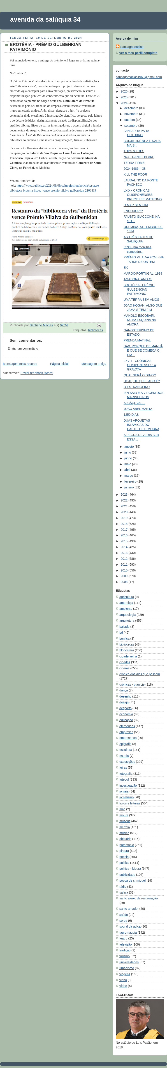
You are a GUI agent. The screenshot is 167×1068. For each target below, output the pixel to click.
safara (123, 892)
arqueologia (127, 614)
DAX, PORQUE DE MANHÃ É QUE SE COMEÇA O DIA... (143, 350)
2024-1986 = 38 (135, 168)
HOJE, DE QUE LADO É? (142, 381)
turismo (124, 956)
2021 (124, 506)
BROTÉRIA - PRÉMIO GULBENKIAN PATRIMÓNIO (139, 289)
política (124, 863)
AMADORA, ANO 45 (138, 279)
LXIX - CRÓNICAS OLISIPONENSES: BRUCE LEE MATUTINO (143, 195)
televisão (125, 944)
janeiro (129, 487)
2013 (124, 553)
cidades (124, 662)
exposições (127, 761)
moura (123, 815)
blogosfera (126, 650)
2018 (124, 524)
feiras (123, 767)
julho (128, 452)
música (124, 833)
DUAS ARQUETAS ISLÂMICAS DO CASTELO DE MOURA (141, 425)
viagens (124, 974)
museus (124, 821)
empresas (126, 732)
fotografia (125, 773)
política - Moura (130, 868)
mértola (124, 827)
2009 (124, 576)
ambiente (125, 608)
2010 (124, 570)
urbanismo (126, 968)
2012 (124, 558)
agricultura (126, 597)
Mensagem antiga (93, 364)
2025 (124, 97)
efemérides (127, 726)
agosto (129, 446)
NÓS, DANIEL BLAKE (139, 157)
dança (123, 690)
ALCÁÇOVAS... (134, 403)
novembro (131, 114)
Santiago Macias (131, 47)
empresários (128, 738)
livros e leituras (129, 803)
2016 (124, 535)
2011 (124, 564)
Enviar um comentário (23, 348)
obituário (125, 839)
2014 (124, 547)
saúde (123, 915)
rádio (122, 886)
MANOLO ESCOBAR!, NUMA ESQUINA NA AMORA (140, 320)
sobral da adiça (130, 926)
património (126, 845)
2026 (124, 91)
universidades (129, 962)
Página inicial (59, 364)
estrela (124, 756)
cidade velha (128, 656)
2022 (124, 500)
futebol (124, 779)
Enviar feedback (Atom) (37, 373)
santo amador (129, 908)
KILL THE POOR (135, 174)
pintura (124, 851)
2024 (124, 103)
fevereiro (130, 481)
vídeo (123, 986)
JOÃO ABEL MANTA (138, 409)
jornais (124, 791)
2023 (124, 494)
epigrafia (125, 744)
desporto (125, 708)
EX (126, 267)
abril (127, 470)
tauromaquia (128, 932)
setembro (131, 125)
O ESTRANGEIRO (137, 387)
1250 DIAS (131, 414)
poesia (124, 857)
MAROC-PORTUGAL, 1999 (143, 273)
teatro (123, 938)
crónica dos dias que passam (139, 674)
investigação (128, 785)
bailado (124, 626)
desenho (125, 696)
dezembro (131, 108)
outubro (130, 120)
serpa (123, 920)
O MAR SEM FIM (136, 205)
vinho (123, 980)
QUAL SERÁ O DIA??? (140, 375)
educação (126, 720)
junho (128, 458)
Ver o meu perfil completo (138, 53)
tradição (124, 950)
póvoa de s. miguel (132, 880)
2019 (124, 518)
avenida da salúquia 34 (45, 19)
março (129, 475)
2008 (124, 582)
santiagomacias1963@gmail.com (139, 77)
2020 (124, 512)
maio (128, 464)
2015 (124, 541)
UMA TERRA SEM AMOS (141, 299)
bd (121, 632)
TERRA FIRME (134, 163)
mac (122, 809)
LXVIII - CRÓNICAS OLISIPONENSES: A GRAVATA (140, 365)
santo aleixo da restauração (138, 898)
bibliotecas (95, 330)
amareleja (126, 603)
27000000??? (133, 211)
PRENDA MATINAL (137, 340)
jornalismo (126, 797)
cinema (124, 668)
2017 (124, 529)
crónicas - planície (132, 684)
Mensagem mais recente (20, 364)
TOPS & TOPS (134, 151)
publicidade (127, 874)
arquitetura (126, 620)
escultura (125, 750)
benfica (124, 638)
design (124, 702)
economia (126, 714)
